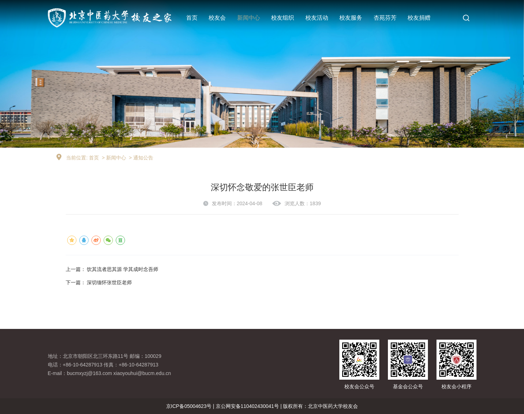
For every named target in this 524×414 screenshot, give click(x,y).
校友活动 (316, 18)
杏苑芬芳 (385, 18)
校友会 (217, 18)
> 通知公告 (140, 158)
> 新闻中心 (113, 158)
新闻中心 (248, 18)
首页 (192, 18)
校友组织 (282, 18)
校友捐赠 (419, 18)
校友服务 (350, 18)
